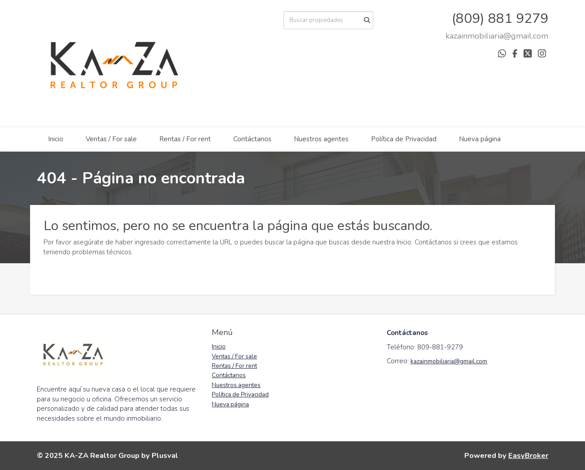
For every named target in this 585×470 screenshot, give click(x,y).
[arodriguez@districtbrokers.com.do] (496, 35)
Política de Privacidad (404, 139)
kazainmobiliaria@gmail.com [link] (448, 361)
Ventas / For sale (111, 139)
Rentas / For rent (185, 139)
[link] (496, 35)
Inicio (55, 139)
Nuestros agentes (321, 139)
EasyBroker (528, 455)
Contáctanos (252, 139)
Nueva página (480, 139)
